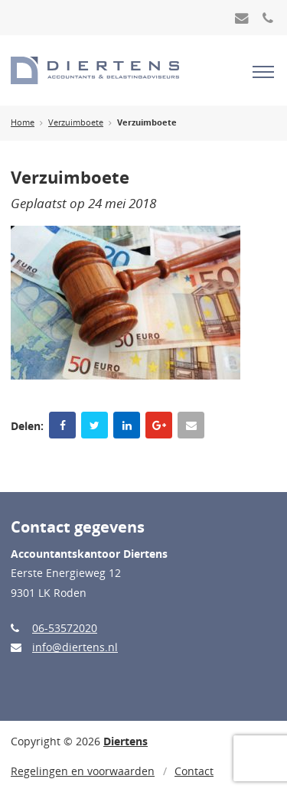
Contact (194, 771)
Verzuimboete (75, 122)
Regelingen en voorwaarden (83, 771)
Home (22, 122)
